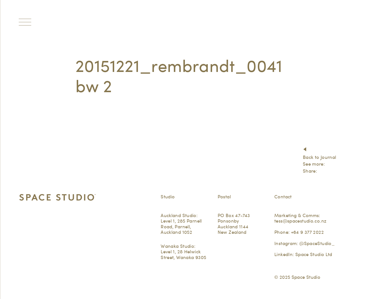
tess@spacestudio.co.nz (300, 221)
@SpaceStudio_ (317, 243)
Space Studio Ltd (313, 254)
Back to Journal (319, 157)
